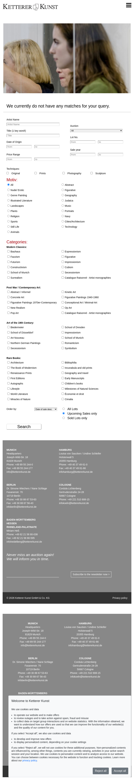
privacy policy (29, 760)
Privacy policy (120, 598)
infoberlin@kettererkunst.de (21, 506)
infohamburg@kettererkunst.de (76, 471)
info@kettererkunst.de (18, 471)
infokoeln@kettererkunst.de (74, 503)
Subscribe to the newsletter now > (91, 574)
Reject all (101, 770)
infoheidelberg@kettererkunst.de (24, 541)
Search (24, 426)
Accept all (120, 770)
